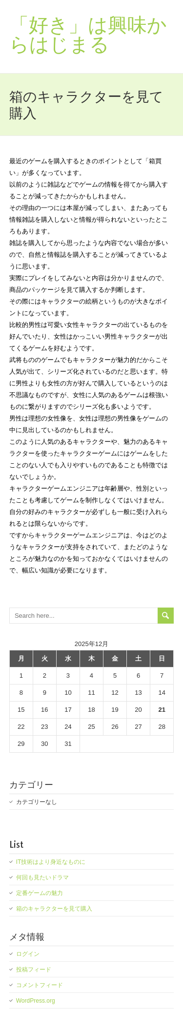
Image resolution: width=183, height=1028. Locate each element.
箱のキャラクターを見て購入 (54, 908)
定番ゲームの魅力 (39, 893)
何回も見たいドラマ (42, 877)
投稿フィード (33, 969)
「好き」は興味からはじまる (88, 34)
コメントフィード (39, 985)
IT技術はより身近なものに (51, 861)
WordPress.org (35, 1000)
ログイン (28, 954)
